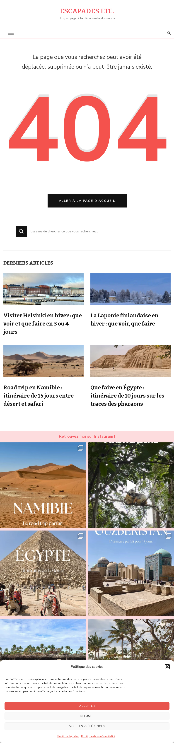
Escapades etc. (87, 11)
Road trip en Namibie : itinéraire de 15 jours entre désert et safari (38, 395)
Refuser (87, 716)
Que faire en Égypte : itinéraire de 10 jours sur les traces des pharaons (127, 395)
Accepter (87, 706)
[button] (167, 666)
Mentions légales (68, 736)
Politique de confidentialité (98, 736)
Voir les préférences (87, 726)
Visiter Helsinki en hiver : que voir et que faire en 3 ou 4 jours (42, 323)
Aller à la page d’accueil (87, 201)
